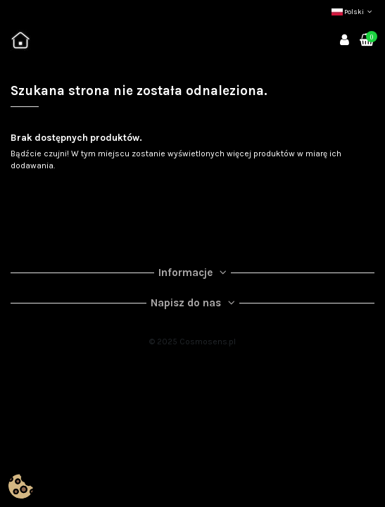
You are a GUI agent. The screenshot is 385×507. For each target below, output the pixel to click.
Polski (353, 12)
